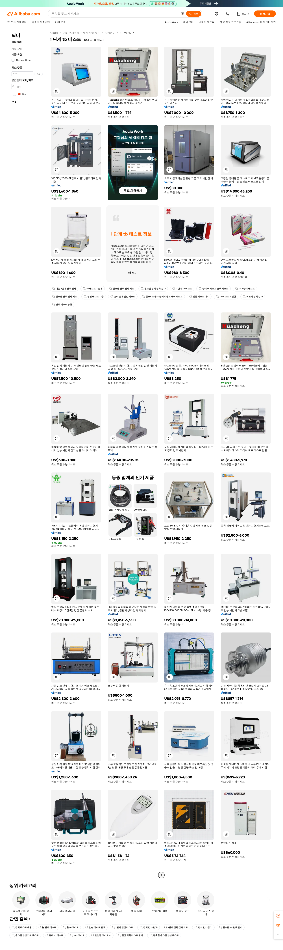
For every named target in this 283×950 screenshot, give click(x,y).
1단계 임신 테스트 (122, 927)
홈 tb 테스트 (71, 927)
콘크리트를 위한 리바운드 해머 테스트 (162, 296)
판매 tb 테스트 (54, 935)
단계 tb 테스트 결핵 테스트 (213, 288)
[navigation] (27, 454)
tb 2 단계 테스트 (245, 288)
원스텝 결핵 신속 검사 (153, 288)
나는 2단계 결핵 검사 (64, 288)
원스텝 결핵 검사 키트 (121, 288)
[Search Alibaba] (114, 14)
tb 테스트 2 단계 (92, 288)
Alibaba (54, 32)
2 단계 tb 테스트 (182, 288)
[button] (182, 14)
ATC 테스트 (77, 935)
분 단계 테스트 (47, 927)
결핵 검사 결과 (148, 927)
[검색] (193, 14)
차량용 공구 (111, 32)
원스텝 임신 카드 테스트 (25, 935)
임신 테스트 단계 (95, 927)
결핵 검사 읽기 (203, 927)
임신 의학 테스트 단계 (130, 935)
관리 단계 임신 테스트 (122, 296)
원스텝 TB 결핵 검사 (230, 927)
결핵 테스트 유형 (62, 304)
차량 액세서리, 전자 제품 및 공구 (81, 32)
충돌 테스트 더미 (199, 296)
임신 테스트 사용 (94, 296)
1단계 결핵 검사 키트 (176, 927)
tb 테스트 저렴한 (226, 296)
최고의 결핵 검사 (253, 296)
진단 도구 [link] (128, 32)
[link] (278, 915)
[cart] (228, 14)
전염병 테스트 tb (101, 935)
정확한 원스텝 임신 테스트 (164, 935)
